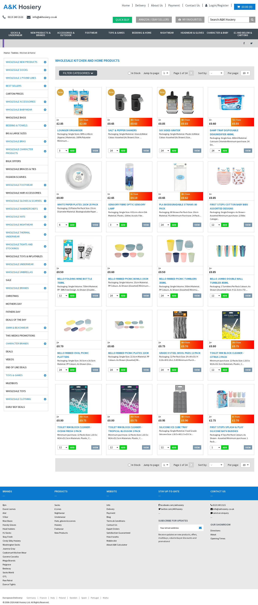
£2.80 (90, 121)
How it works (113, 520)
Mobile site (112, 524)
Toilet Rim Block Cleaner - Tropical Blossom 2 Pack (125, 416)
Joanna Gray (9, 532)
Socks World (8, 556)
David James (9, 493)
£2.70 (242, 405)
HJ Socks (7, 516)
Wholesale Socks (17, 70)
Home (126, 5)
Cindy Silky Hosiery (12, 524)
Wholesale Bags (16, 117)
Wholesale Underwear (20, 264)
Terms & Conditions (116, 504)
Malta (105, 581)
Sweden (73, 581)
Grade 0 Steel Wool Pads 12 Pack (179, 343)
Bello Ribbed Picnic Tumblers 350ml (178, 274)
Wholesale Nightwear (19, 224)
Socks (57, 489)
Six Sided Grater (169, 130)
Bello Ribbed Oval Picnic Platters (73, 345)
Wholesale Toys (16, 391)
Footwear (91, 32)
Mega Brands (9, 544)
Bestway (7, 552)
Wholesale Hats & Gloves (88, 592)
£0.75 (168, 334)
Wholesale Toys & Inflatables (24, 256)
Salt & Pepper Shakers (122, 130)
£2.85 (67, 121)
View (95, 150)
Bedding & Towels (17, 125)
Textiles (14, 52)
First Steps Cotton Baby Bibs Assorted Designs (229, 203)
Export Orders (113, 512)
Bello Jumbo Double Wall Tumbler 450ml (226, 274)
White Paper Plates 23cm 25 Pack (77, 201)
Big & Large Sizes (16, 133)
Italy (53, 581)
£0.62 (191, 192)
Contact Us (192, 5)
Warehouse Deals (148, 43)
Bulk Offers (13, 161)
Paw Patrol (7, 564)
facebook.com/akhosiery (171, 489)
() (244, 7)
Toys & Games (116, 32)
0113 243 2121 (218, 489)
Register (223, 5)
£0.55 (242, 121)
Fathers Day (13, 311)
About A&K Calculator (117, 528)
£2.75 (219, 405)
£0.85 (168, 121)
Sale (8, 280)
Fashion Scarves (16, 177)
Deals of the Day (16, 319)
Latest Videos (206, 43)
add (72, 150)
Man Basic (8, 504)
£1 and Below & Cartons (243, 34)
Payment (174, 5)
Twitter (120, 592)
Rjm (4, 489)
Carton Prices (15, 93)
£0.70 (67, 334)
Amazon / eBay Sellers (154, 19)
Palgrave (7, 548)
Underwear (60, 500)
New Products (61, 516)
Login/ (211, 5)
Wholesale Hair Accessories (23, 192)
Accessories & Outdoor (65, 34)
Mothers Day (14, 304)
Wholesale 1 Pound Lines (21, 77)
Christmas (12, 296)
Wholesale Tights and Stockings (19, 246)
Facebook (108, 592)
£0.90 (191, 405)
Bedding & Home (141, 32)
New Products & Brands (41, 34)
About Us (157, 5)
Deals (9, 351)
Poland (62, 581)
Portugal (95, 581)
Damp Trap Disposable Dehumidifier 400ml (224, 132)
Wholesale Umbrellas (19, 272)
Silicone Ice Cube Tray (173, 414)
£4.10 (141, 192)
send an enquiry (219, 496)
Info (108, 489)
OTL (5, 560)
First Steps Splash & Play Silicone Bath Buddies (226, 416)
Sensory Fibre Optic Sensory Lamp (126, 203)
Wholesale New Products (21, 62)
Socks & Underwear (15, 34)
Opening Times (217, 522)
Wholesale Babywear (19, 109)
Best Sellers (14, 85)
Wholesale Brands (17, 288)
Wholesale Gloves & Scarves (24, 200)
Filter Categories (78, 73)
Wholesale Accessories (20, 101)
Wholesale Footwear (19, 185)
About (213, 518)
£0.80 (67, 192)
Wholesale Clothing (18, 399)
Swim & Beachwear (17, 327)
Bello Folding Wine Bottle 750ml (74, 274)
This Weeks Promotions (20, 335)
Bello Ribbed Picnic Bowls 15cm (128, 272)
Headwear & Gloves (192, 32)
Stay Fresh (8, 520)
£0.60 (219, 121)
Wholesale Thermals (63, 592)
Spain (84, 581)
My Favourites (190, 19)
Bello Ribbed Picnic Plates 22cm (128, 343)
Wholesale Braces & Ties (21, 169)
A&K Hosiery (23, 592)
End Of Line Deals (16, 367)
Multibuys (12, 383)
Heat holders (9, 512)
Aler (4, 496)
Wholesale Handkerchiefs (22, 208)
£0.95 (168, 405)
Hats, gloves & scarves (65, 504)
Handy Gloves (9, 508)
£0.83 (191, 121)
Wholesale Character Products (19, 151)
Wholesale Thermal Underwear (18, 234)
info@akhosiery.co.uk (222, 493)
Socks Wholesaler (41, 592)
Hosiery (58, 508)
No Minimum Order (31, 43)
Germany (31, 581)
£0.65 (118, 121)
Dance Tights (9, 568)
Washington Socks (11, 528)
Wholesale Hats (15, 216)
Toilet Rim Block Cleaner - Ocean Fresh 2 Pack (74, 416)
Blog (109, 500)
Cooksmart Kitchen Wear (14, 536)
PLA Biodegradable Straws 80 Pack (178, 203)
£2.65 (118, 192)
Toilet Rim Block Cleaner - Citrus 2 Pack (227, 345)
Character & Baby (217, 32)
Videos (10, 359)
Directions (215, 514)
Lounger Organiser (69, 130)
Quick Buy (122, 20)
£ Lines (58, 493)
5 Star (5, 500)
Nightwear (167, 32)
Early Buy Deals (15, 407)
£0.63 (141, 121)
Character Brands (17, 343)
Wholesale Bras (16, 141)
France (43, 581)
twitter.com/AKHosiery (170, 493)
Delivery (140, 5)
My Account (89, 43)
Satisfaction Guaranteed (118, 516)
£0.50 (67, 263)
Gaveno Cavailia (11, 540)
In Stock (134, 73)
